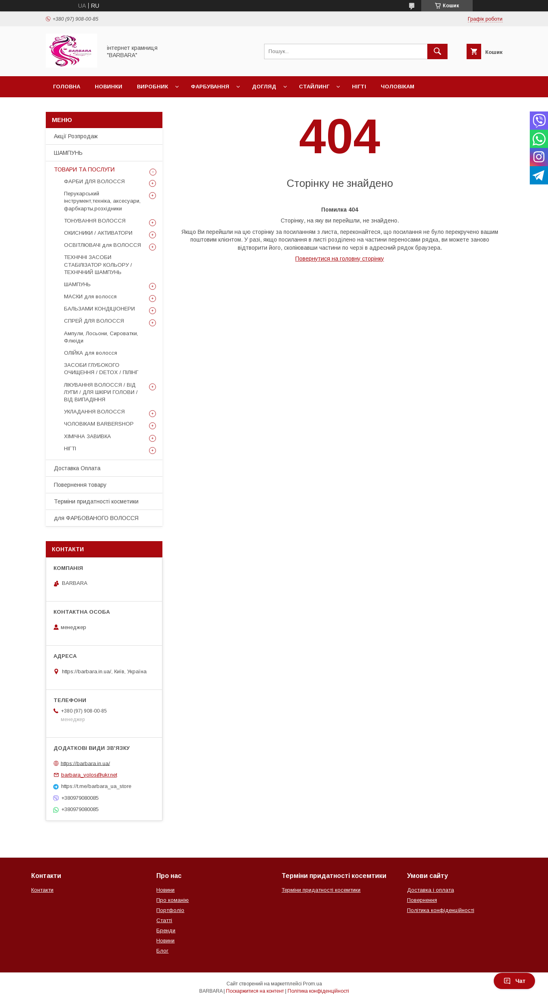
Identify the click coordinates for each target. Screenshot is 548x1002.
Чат (514, 981)
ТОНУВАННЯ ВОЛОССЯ (95, 221)
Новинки (108, 87)
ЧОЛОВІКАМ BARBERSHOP (99, 424)
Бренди (165, 930)
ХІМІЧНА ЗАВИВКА (87, 436)
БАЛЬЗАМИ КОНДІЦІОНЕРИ (99, 309)
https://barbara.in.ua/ (85, 763)
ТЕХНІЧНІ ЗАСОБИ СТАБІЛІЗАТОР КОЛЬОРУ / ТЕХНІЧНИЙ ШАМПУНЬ (98, 264)
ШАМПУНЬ (68, 153)
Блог (162, 951)
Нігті (359, 87)
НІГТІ (70, 448)
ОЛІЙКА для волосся (90, 353)
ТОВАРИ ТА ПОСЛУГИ (84, 169)
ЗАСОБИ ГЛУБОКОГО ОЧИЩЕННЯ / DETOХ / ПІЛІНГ (101, 368)
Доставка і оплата (430, 890)
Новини (165, 890)
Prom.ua (312, 984)
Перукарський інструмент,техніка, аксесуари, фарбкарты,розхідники (102, 201)
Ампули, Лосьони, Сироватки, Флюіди (101, 337)
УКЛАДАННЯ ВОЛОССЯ (94, 412)
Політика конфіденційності (440, 910)
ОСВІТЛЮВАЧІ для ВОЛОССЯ (102, 245)
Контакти (42, 890)
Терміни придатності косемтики (320, 890)
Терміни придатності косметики (96, 501)
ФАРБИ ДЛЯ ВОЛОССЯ (94, 181)
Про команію (172, 900)
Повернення (422, 900)
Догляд (264, 87)
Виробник (152, 87)
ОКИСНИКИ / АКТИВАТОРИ (98, 233)
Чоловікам (397, 87)
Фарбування (210, 87)
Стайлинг (314, 87)
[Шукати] (437, 51)
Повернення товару (80, 485)
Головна (66, 87)
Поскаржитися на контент (255, 991)
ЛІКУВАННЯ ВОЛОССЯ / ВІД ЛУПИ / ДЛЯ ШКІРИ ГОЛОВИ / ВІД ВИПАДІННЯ (101, 392)
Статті (164, 920)
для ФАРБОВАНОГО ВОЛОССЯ (96, 518)
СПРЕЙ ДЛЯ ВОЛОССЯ (94, 321)
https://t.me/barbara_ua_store (96, 786)
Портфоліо (170, 910)
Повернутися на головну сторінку (339, 258)
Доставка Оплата (77, 468)
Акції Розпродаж (76, 136)
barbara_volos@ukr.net (89, 775)
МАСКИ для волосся (90, 296)
